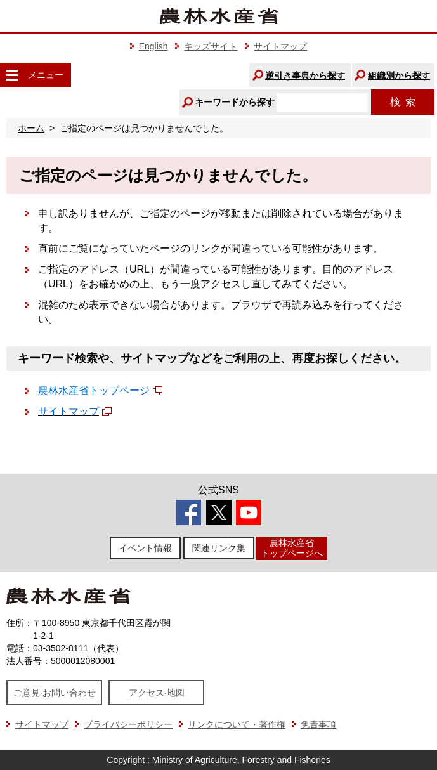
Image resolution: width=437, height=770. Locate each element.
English (153, 46)
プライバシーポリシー (128, 724)
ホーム (31, 128)
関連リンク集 (218, 548)
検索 (402, 101)
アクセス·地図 (157, 693)
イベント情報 (145, 548)
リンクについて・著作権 (236, 724)
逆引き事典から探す (305, 75)
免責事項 (318, 724)
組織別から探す (399, 75)
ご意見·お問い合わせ (54, 693)
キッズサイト (210, 46)
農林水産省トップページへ (292, 548)
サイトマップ (280, 46)
